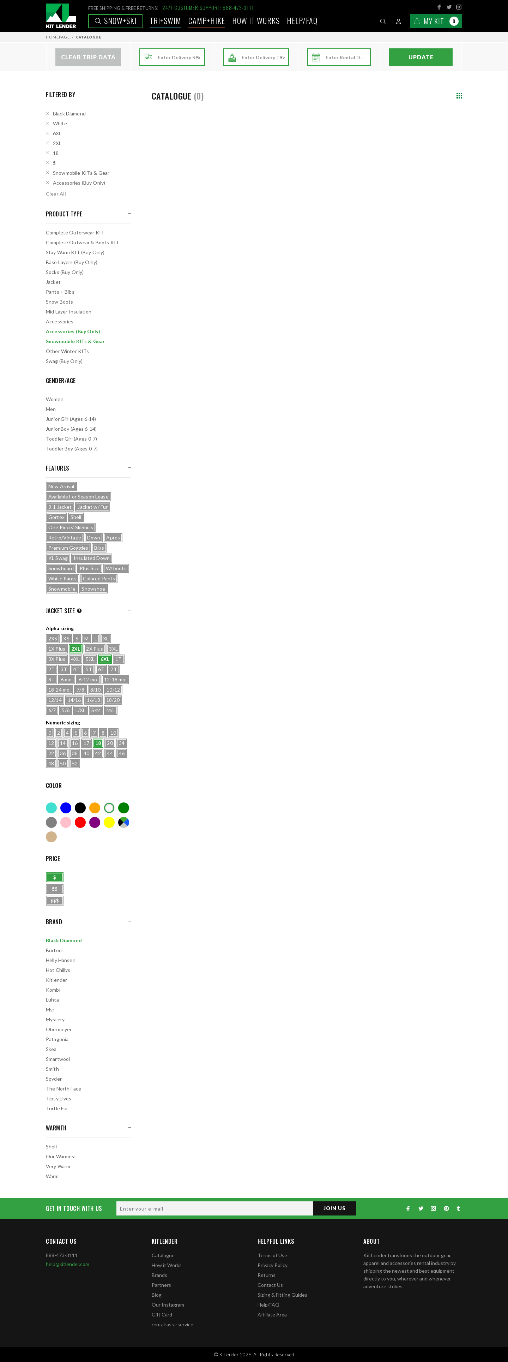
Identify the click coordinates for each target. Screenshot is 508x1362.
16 (75, 743)
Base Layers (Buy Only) (71, 262)
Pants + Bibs (60, 292)
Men (51, 409)
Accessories (60, 321)
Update (421, 57)
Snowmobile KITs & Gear (81, 173)
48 (51, 763)
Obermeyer (59, 1029)
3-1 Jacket (60, 507)
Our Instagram (168, 1305)
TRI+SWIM (165, 20)
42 (98, 753)
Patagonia (57, 1039)
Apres (113, 537)
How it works (256, 20)
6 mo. (67, 679)
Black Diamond (69, 113)
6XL (57, 133)
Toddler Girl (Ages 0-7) (71, 439)
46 (122, 753)
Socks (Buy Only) (65, 272)
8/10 (95, 690)
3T (64, 669)
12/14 (55, 700)
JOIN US (334, 1208)
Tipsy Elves (59, 1098)
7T (113, 669)
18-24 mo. (59, 690)
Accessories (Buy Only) (79, 183)
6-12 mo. (88, 679)
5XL (90, 659)
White (60, 123)
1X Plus (56, 649)
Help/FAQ (302, 20)
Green (123, 807)
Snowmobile (61, 589)
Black (80, 807)
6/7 (52, 710)
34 (122, 743)
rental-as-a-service (172, 1324)
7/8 (80, 690)
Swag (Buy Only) (64, 361)
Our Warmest (61, 1156)
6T (101, 669)
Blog (157, 1295)
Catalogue (163, 1255)
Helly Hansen (60, 960)
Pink (65, 822)
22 (51, 753)
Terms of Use (272, 1255)
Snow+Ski (115, 20)
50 (63, 763)
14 (63, 743)
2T (51, 669)
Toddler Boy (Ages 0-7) (72, 449)
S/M (95, 710)
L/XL (80, 710)
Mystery (55, 1019)
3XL (113, 649)
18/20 (113, 700)
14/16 (74, 700)
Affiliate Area (272, 1315)
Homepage (58, 37)
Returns (267, 1275)
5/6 (65, 710)
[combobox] (179, 57)
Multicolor (123, 822)
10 (113, 733)
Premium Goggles (68, 548)
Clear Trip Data (88, 57)
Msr (50, 1009)
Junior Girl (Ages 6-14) (71, 419)
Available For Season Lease (78, 497)
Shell (76, 517)
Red (80, 822)
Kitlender (56, 980)
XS (66, 638)
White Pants (62, 578)
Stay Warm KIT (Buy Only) (75, 252)
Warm (52, 1176)
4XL (75, 659)
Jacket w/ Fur (93, 507)
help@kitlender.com (67, 1264)
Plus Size (89, 568)
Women (55, 399)
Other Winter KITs (67, 351)
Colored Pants (99, 578)
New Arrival (61, 486)
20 (110, 743)
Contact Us (270, 1285)
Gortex (56, 517)
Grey (51, 822)
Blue (65, 807)
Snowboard (61, 568)
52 (75, 763)
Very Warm (58, 1166)
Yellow (109, 822)
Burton (54, 950)
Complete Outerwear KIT (75, 232)
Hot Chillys (58, 970)
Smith (52, 1069)
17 (86, 743)
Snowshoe (93, 589)
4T (76, 669)
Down (94, 537)
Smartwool (58, 1059)
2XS (52, 638)
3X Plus (56, 659)
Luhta (52, 1000)
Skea (51, 1049)
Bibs (99, 548)
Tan (51, 836)
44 (110, 753)
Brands (159, 1275)
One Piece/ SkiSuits (70, 527)
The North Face (63, 1089)
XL (106, 638)
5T (89, 669)
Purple (94, 822)
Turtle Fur (57, 1108)
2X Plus (94, 649)
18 (56, 153)
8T (51, 679)
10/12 (113, 690)
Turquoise (51, 807)
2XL (57, 143)
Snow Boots (59, 302)
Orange (94, 807)
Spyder (54, 1079)
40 (86, 753)
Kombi (53, 990)
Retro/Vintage (64, 537)
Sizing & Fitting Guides (282, 1295)
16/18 (93, 700)
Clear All (56, 194)
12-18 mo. (115, 679)
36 (63, 753)
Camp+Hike (206, 20)
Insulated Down (92, 558)
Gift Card (162, 1315)
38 (75, 753)
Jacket (53, 282)
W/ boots (116, 568)
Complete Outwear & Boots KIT (82, 242)
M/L (111, 710)
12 (51, 743)
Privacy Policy (273, 1265)
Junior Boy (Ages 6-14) (71, 429)
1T (118, 659)
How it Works (167, 1265)
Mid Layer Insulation (68, 312)
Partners (161, 1285)
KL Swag (58, 558)
